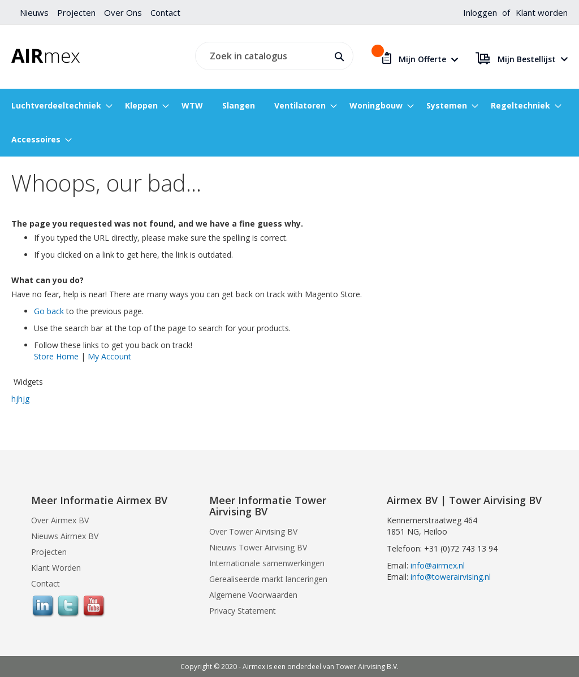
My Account (109, 356)
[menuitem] (59, 106)
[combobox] (272, 56)
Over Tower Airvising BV (253, 531)
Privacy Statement (242, 610)
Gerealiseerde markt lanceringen (268, 579)
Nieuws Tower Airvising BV (258, 547)
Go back (49, 311)
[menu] (289, 123)
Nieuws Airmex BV (64, 536)
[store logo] (45, 56)
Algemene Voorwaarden (253, 594)
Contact (165, 12)
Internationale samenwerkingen (267, 563)
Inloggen (480, 12)
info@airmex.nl (438, 565)
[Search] (337, 55)
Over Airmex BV (60, 520)
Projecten (76, 12)
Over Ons (123, 12)
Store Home (56, 356)
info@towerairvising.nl (451, 576)
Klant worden (542, 12)
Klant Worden (56, 567)
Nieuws (34, 12)
